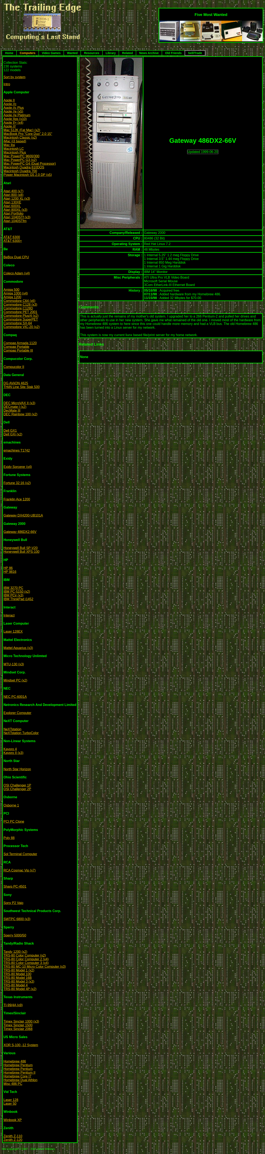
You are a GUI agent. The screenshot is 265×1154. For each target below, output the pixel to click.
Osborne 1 (11, 805)
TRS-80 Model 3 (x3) (19, 981)
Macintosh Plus (15, 152)
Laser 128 (11, 1100)
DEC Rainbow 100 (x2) (20, 414)
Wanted (72, 53)
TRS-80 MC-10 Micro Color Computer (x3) (35, 966)
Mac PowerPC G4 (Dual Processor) (30, 163)
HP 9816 (10, 571)
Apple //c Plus (14, 107)
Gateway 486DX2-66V (20, 532)
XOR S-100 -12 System (21, 1045)
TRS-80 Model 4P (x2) (20, 989)
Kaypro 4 (10, 749)
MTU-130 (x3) (14, 664)
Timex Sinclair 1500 (18, 1025)
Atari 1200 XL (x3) (17, 198)
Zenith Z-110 (13, 1136)
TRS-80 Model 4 (16, 985)
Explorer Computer (17, 713)
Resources (91, 53)
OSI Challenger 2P (17, 789)
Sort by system (14, 77)
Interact (9, 615)
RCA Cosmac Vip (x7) (20, 870)
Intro (7, 84)
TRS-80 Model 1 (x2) (19, 970)
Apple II (9, 100)
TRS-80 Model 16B (18, 978)
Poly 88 (9, 838)
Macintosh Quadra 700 (20, 171)
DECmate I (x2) (15, 407)
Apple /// (10, 126)
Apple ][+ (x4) (13, 122)
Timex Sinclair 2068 (18, 1029)
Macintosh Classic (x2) (20, 137)
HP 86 (8, 568)
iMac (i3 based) (15, 141)
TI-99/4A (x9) (13, 1005)
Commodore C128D (18, 308)
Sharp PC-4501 (15, 886)
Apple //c (10, 104)
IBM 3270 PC (13, 588)
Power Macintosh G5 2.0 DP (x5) (28, 175)
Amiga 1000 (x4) (16, 293)
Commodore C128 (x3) (20, 304)
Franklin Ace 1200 (17, 499)
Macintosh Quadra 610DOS (24, 167)
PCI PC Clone (14, 821)
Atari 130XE (12, 202)
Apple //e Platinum (17, 115)
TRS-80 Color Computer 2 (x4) (26, 959)
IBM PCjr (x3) (13, 595)
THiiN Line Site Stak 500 (22, 387)
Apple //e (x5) (13, 111)
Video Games (51, 53)
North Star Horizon (17, 769)
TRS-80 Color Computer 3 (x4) (26, 963)
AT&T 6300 (12, 237)
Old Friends (173, 53)
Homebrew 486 (15, 1061)
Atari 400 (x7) (13, 191)
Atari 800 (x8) (13, 195)
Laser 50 (10, 1103)
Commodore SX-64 (18, 323)
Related (127, 53)
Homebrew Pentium (18, 1065)
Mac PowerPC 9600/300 (21, 156)
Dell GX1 (10, 430)
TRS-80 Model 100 (17, 974)
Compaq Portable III (18, 350)
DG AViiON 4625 (16, 383)
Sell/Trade (195, 53)
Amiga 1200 (12, 297)
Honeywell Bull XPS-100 (21, 551)
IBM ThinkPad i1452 (18, 599)
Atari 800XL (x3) (15, 210)
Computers (27, 53)
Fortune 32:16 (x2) (17, 483)
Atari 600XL (12, 206)
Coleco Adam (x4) (17, 273)
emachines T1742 (17, 450)
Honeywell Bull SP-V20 (21, 548)
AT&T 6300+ (13, 241)
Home (9, 53)
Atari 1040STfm (15, 221)
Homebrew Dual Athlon (20, 1080)
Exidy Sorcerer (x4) (18, 467)
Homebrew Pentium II (19, 1072)
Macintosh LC (14, 148)
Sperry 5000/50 (15, 935)
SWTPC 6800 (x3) (17, 919)
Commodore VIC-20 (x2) (22, 327)
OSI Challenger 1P (17, 785)
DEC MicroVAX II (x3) (19, 403)
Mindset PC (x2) (15, 680)
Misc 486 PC (13, 1083)
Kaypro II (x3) (13, 753)
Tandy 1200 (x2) (15, 951)
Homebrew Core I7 (17, 1076)
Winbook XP (13, 1120)
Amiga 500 (11, 289)
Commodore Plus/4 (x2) (21, 315)
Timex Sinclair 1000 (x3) (21, 1021)
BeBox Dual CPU (16, 257)
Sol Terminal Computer (20, 854)
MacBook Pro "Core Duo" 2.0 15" (28, 134)
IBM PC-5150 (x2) (17, 591)
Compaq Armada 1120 (20, 343)
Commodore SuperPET (21, 319)
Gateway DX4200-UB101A (23, 515)
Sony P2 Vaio (13, 903)
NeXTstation (12, 729)
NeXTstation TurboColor (21, 733)
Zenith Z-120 (13, 1140)
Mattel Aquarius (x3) (18, 648)
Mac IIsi (9, 145)
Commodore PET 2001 (20, 312)
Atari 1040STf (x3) (17, 217)
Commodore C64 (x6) (19, 301)
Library (111, 53)
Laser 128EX (13, 631)
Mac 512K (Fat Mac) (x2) (22, 130)
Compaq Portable (16, 347)
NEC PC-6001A (15, 696)
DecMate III (12, 410)
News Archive (149, 53)
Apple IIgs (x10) (15, 119)
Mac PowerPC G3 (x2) (20, 160)
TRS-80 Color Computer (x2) (25, 955)
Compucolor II (14, 367)
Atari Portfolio (13, 213)
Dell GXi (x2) (13, 434)
